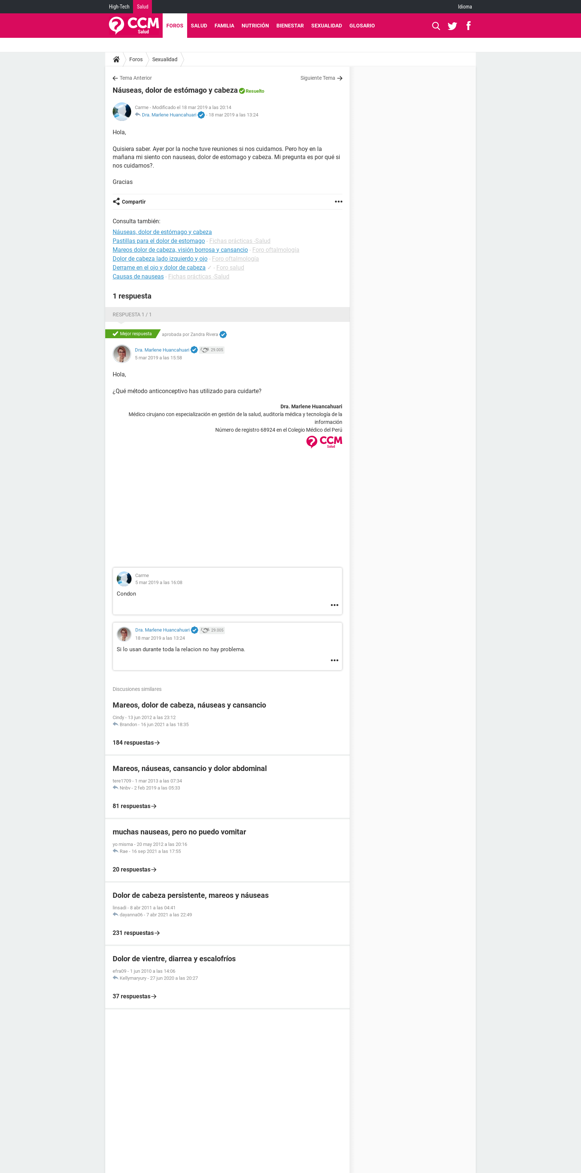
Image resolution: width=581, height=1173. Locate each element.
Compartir (134, 202)
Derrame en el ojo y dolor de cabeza (159, 267)
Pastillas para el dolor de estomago (159, 240)
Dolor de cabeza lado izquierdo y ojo (160, 258)
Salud (142, 7)
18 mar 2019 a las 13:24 (233, 115)
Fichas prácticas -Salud (239, 240)
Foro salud (230, 267)
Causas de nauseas (138, 276)
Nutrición (255, 26)
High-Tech (119, 7)
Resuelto (255, 91)
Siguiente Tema (318, 78)
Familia (224, 26)
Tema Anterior (136, 78)
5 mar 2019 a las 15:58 (158, 357)
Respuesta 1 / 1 (132, 314)
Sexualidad (326, 26)
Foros (174, 26)
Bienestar (290, 26)
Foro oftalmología (275, 249)
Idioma (465, 7)
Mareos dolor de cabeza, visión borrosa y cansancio (180, 249)
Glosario (362, 26)
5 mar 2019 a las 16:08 (158, 582)
